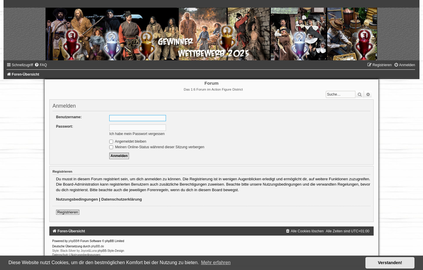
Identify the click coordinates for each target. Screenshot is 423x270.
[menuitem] (40, 65)
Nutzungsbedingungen (77, 199)
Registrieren (67, 212)
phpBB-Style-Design (111, 250)
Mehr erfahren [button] (216, 262)
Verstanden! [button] (390, 262)
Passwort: (64, 126)
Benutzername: (69, 117)
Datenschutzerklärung (121, 199)
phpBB (72, 241)
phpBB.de (97, 246)
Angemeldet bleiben (127, 141)
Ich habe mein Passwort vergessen (136, 134)
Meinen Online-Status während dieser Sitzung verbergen (156, 147)
